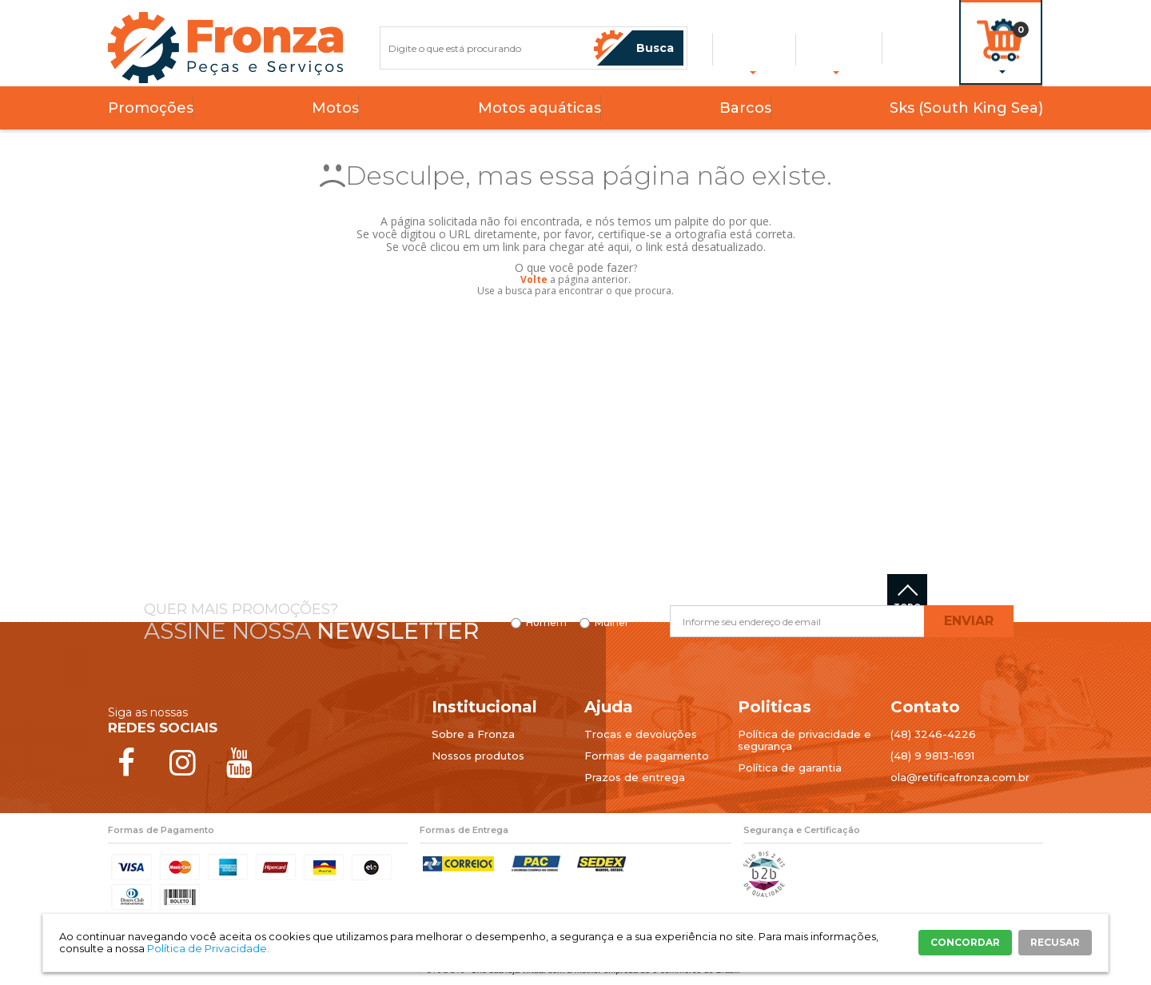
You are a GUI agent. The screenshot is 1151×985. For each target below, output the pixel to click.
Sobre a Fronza (473, 734)
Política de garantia (790, 767)
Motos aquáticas (539, 108)
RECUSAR (1055, 942)
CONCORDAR (965, 942)
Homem (546, 622)
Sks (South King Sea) (966, 108)
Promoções (150, 108)
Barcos (745, 108)
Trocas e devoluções (640, 734)
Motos (335, 108)
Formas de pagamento (646, 755)
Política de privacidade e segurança (804, 740)
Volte (534, 279)
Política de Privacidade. (208, 948)
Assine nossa (311, 631)
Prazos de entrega (634, 777)
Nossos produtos (478, 755)
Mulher (612, 622)
